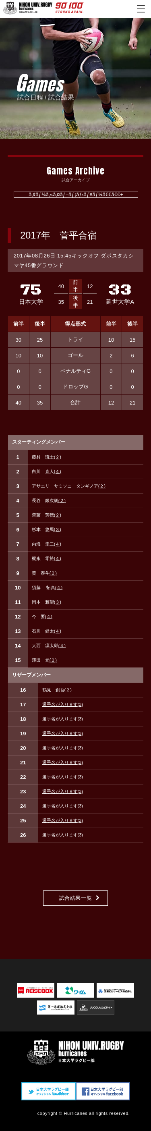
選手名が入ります (62, 704)
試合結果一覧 (75, 898)
